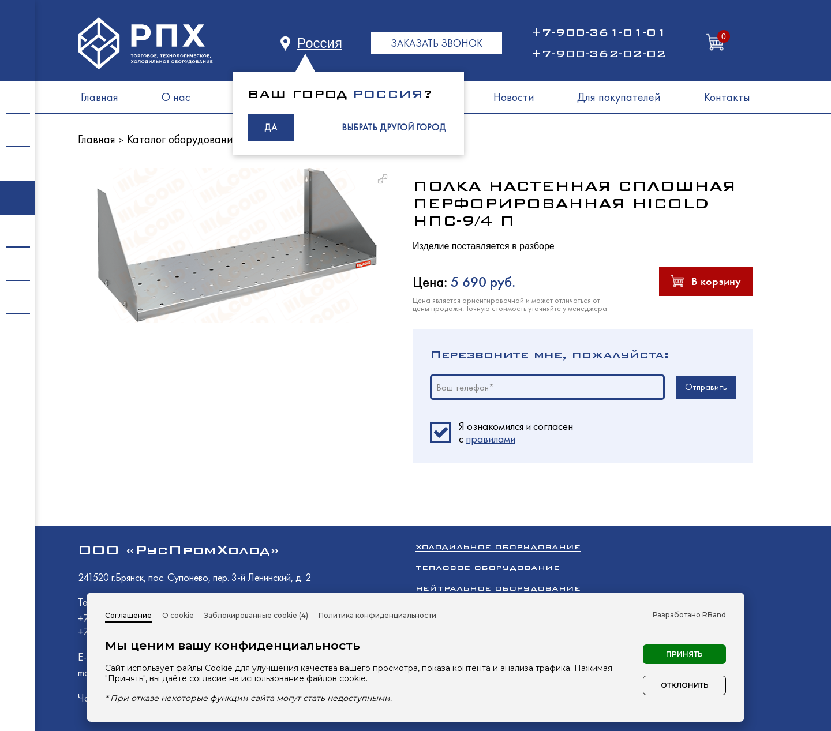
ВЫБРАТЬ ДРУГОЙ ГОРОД (394, 127)
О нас (176, 96)
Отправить (706, 387)
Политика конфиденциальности (377, 615)
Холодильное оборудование (498, 546)
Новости (513, 96)
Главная (99, 96)
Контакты (727, 96)
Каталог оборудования (182, 139)
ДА (270, 127)
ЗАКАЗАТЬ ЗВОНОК (436, 43)
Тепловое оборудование (487, 567)
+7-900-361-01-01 (598, 32)
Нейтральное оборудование (498, 588)
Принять (684, 654)
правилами (490, 439)
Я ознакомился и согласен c (516, 432)
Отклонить (685, 685)
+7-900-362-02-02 (598, 53)
